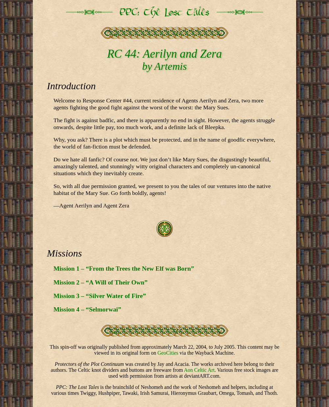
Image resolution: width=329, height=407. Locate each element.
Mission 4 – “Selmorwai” (87, 309)
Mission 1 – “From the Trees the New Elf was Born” (124, 268)
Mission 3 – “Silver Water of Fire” (100, 295)
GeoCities (167, 353)
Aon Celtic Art (199, 370)
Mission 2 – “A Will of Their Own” (101, 282)
